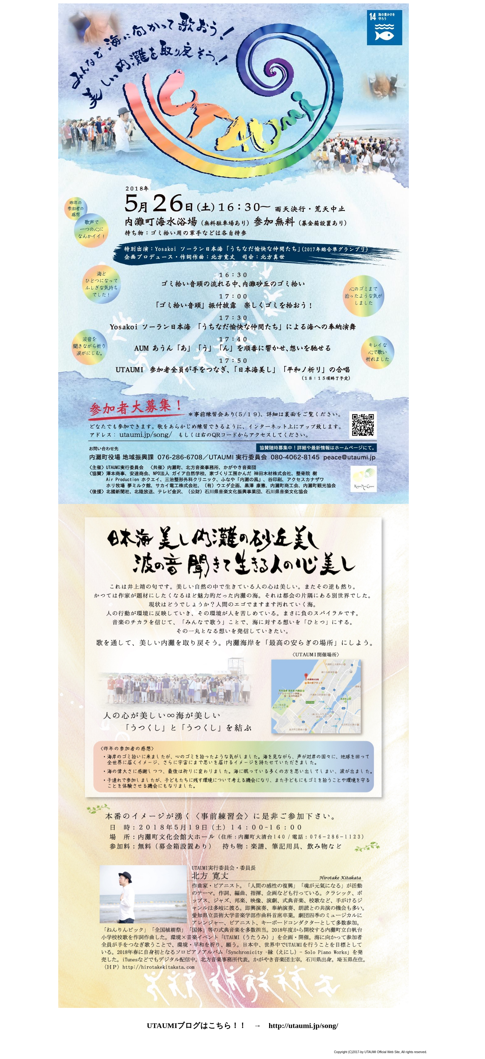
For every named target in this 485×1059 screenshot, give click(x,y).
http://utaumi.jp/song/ (303, 1026)
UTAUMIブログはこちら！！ (196, 1026)
